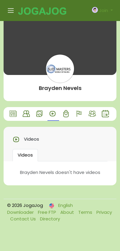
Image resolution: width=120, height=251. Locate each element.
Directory (50, 219)
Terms (85, 212)
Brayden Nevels (60, 88)
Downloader (21, 212)
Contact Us (23, 219)
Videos (25, 155)
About (67, 212)
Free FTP (47, 212)
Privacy (104, 212)
